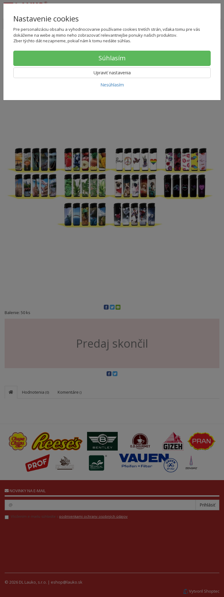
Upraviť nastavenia (112, 73)
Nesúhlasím (112, 85)
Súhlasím (112, 58)
